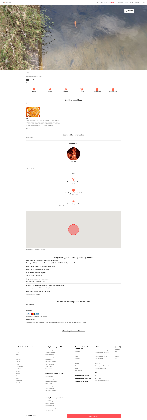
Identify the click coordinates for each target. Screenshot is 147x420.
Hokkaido (18, 359)
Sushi (96, 376)
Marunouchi (78, 370)
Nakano (77, 365)
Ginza (76, 368)
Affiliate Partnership (100, 368)
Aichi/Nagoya (19, 366)
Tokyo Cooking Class (122, 2)
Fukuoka (18, 357)
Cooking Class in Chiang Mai (83, 378)
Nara (17, 375)
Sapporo (18, 361)
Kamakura (18, 371)
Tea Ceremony (49, 368)
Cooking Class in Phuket (81, 381)
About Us (97, 363)
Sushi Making (49, 350)
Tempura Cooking (50, 352)
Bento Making (49, 359)
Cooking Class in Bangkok (82, 375)
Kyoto (17, 352)
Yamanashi (19, 380)
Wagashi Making (49, 354)
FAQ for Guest (99, 358)
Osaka (17, 354)
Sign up (137, 2)
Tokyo (17, 350)
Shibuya (77, 358)
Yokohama (18, 368)
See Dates (93, 416)
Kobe (17, 378)
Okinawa (18, 373)
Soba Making (48, 366)
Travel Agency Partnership (102, 365)
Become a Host (99, 361)
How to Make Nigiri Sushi (101, 380)
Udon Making (49, 386)
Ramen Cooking (49, 357)
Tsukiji (77, 363)
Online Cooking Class (107, 2)
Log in (143, 2)
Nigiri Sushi (98, 378)
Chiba (17, 364)
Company (117, 349)
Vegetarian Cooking (50, 361)
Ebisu (76, 356)
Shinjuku (77, 351)
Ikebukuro (78, 361)
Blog (116, 354)
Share (129, 11)
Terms (116, 358)
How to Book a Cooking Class (103, 350)
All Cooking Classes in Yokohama (73, 331)
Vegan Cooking (49, 364)
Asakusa (77, 354)
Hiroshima (18, 383)
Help (131, 2)
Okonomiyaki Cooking (51, 381)
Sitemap (117, 356)
